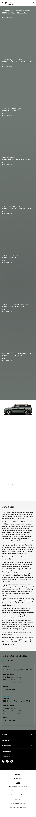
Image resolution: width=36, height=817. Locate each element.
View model (11, 484)
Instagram (12, 761)
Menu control (33, 3)
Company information (18, 791)
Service (11, 660)
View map (6, 697)
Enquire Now (25, 484)
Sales (4, 660)
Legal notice (18, 774)
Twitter (7, 761)
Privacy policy (18, 778)
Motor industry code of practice (18, 787)
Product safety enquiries (18, 803)
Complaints (18, 799)
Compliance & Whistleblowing (18, 807)
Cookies (18, 782)
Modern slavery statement (18, 795)
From (18, 17)
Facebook (3, 761)
